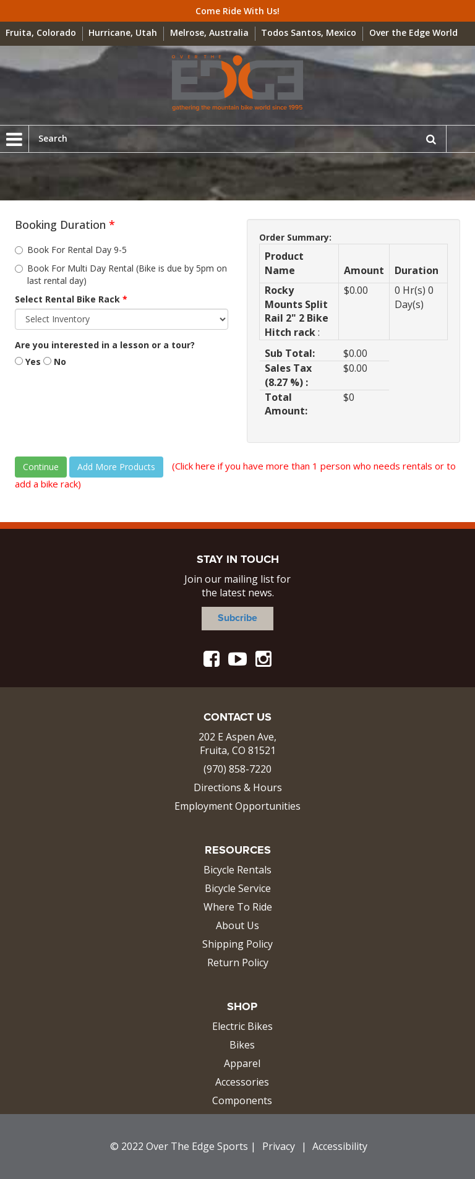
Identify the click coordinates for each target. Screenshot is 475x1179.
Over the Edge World (413, 32)
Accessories (242, 1082)
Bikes (242, 1045)
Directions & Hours (238, 787)
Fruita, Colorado (41, 32)
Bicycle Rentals (237, 870)
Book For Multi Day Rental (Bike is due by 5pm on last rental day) (121, 274)
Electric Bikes (242, 1026)
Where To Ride (237, 907)
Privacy (278, 1146)
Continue (41, 467)
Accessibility (339, 1146)
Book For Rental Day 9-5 (71, 249)
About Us (237, 925)
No (54, 361)
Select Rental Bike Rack (71, 299)
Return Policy (237, 962)
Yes (28, 361)
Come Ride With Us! (237, 11)
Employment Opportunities (237, 806)
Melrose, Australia (209, 32)
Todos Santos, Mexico (308, 32)
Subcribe (237, 618)
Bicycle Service (238, 888)
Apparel (242, 1063)
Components (242, 1100)
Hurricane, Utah (122, 32)
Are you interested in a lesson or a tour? (105, 345)
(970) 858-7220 (237, 769)
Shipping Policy (237, 944)
